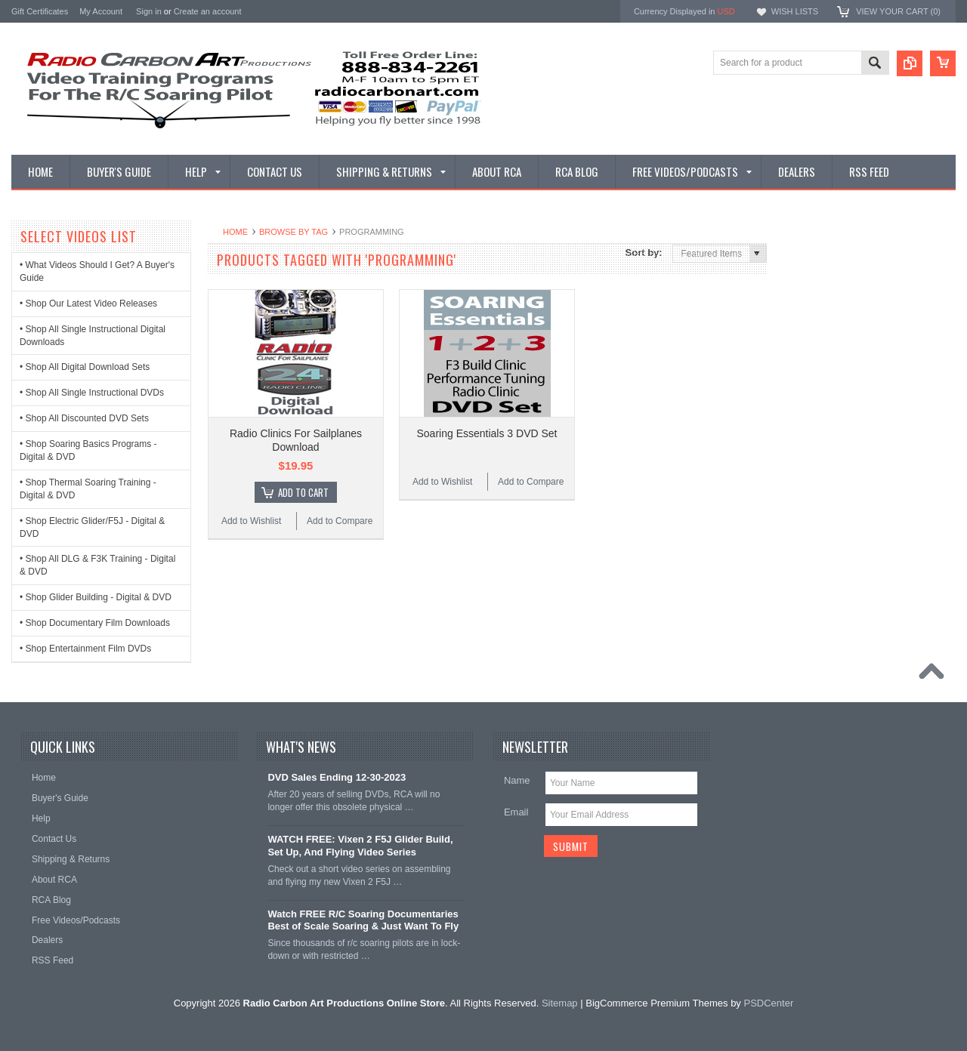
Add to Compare (339, 521)
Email (516, 812)
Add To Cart (303, 492)
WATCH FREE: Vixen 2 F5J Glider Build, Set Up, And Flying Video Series (360, 846)
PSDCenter (768, 1003)
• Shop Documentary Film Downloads (95, 623)
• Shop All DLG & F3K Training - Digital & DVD (97, 565)
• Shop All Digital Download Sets (85, 367)
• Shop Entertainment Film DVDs (85, 648)
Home (235, 231)
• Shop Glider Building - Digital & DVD (95, 597)
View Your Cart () (898, 11)
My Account (100, 11)
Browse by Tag (293, 231)
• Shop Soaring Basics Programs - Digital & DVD (88, 450)
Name (517, 780)
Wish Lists (794, 11)
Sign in (149, 11)
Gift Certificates (39, 11)
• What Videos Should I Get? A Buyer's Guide (97, 271)
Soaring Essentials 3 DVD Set (487, 433)
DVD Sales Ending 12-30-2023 (336, 777)
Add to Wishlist (251, 521)
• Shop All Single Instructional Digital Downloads (92, 335)
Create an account (208, 11)
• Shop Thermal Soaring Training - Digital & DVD (88, 489)
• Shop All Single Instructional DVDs (92, 392)
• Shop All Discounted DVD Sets (84, 418)
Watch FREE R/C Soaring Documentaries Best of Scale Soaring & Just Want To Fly (363, 920)
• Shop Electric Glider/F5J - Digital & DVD (92, 527)
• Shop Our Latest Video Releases (88, 303)
